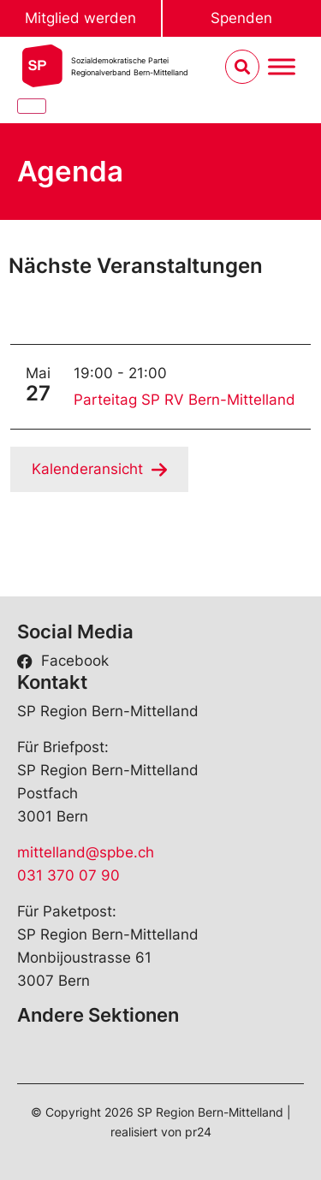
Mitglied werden (80, 18)
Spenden (241, 18)
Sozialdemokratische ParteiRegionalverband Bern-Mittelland (129, 66)
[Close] (31, 106)
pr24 (198, 1131)
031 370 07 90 (68, 875)
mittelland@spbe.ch (85, 852)
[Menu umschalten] (281, 67)
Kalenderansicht (87, 468)
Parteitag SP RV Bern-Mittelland (184, 399)
